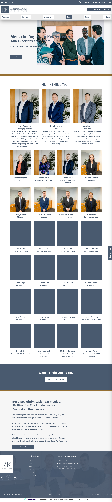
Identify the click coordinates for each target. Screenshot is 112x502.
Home (31, 461)
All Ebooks (32, 476)
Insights (106, 17)
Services (26, 17)
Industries (49, 17)
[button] (27, 17)
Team (69, 17)
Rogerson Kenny (17, 495)
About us (6, 17)
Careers (87, 17)
